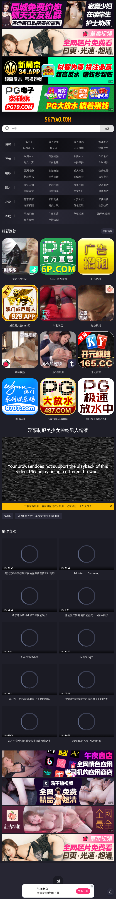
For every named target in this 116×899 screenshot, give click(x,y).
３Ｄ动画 (103, 156)
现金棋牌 (79, 148)
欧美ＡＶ (79, 156)
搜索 (107, 128)
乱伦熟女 (79, 176)
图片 (8, 187)
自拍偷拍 (54, 156)
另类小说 (54, 205)
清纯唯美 (54, 191)
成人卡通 (79, 170)
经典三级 (54, 176)
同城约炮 (29, 213)
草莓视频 (79, 213)
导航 (8, 216)
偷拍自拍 (54, 170)
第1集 (7, 516)
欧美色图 (79, 185)
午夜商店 (54, 213)
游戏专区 (103, 141)
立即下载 (83, 891)
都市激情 (29, 199)
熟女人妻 (29, 162)
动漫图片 (103, 185)
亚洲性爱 (29, 170)
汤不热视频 (103, 213)
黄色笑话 (79, 205)
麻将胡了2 (28, 148)
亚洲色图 (54, 185)
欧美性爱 (103, 170)
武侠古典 (103, 199)
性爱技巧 (103, 205)
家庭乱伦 (54, 199)
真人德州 (54, 141)
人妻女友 (79, 199)
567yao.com (58, 119)
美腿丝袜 (29, 191)
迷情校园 (29, 205)
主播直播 (79, 162)
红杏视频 (29, 219)
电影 (8, 173)
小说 (8, 202)
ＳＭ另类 (103, 162)
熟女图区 (79, 191)
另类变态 (103, 176)
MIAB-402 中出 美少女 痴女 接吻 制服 (39, 516)
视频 (8, 159)
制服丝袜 (29, 176)
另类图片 (103, 191)
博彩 (8, 144)
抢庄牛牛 (103, 148)
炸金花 (53, 148)
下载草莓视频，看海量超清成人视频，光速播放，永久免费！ (68, 506)
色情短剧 (54, 219)
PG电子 (28, 141)
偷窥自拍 (29, 185)
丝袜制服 (54, 162)
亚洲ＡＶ (29, 156)
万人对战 (79, 141)
